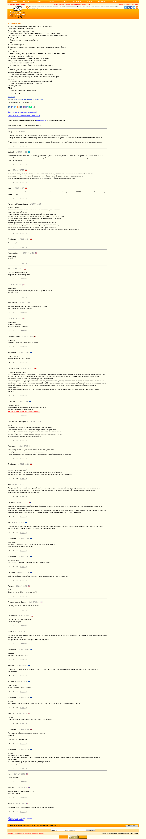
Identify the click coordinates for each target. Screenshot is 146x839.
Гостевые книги (85, 4)
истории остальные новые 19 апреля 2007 (28, 99)
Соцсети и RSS (75, 4)
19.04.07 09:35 (21, 665)
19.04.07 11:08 (33, 602)
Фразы (51, 1)
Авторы (89, 1)
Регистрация (134, 4)
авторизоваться (41, 120)
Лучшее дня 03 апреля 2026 (16, 4)
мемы (43, 825)
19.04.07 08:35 (23, 729)
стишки (55, 825)
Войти (128, 4)
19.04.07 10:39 (19, 632)
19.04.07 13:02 (35, 422)
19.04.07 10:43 (24, 616)
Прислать (101, 1)
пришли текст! (132, 825)
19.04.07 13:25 (23, 352)
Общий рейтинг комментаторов (20, 818)
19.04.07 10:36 (23, 650)
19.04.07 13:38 (24, 303)
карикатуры (35, 825)
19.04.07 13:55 (17, 269)
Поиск (114, 1)
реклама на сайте (13, 833)
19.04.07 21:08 (21, 152)
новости (41, 833)
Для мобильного (59, 4)
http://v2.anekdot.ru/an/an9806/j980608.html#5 (24, 412)
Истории (26, 1)
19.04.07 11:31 (23, 572)
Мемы (39, 1)
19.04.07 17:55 (18, 170)
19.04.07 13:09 (22, 401)
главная (11, 825)
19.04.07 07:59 (21, 788)
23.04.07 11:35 (19, 132)
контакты (21, 833)
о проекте (28, 833)
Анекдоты (13, 1)
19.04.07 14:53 (35, 204)
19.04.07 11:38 (23, 538)
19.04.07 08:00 (19, 774)
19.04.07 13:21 (27, 368)
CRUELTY (11, 97)
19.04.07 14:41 (23, 239)
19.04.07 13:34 (15, 319)
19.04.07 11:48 (18, 522)
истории (27, 825)
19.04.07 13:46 (15, 285)
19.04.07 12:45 (24, 446)
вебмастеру (35, 833)
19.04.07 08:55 (21, 713)
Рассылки (67, 4)
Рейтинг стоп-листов (16, 820)
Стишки (64, 1)
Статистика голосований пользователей (23, 116)
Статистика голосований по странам (22, 112)
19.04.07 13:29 (27, 337)
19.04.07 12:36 (23, 464)
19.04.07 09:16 (23, 697)
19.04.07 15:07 (18, 188)
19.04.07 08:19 (23, 749)
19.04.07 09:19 (21, 681)
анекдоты (19, 825)
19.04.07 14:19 (28, 253)
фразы (49, 825)
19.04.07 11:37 (23, 556)
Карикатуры (77, 1)
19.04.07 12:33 (22, 502)
